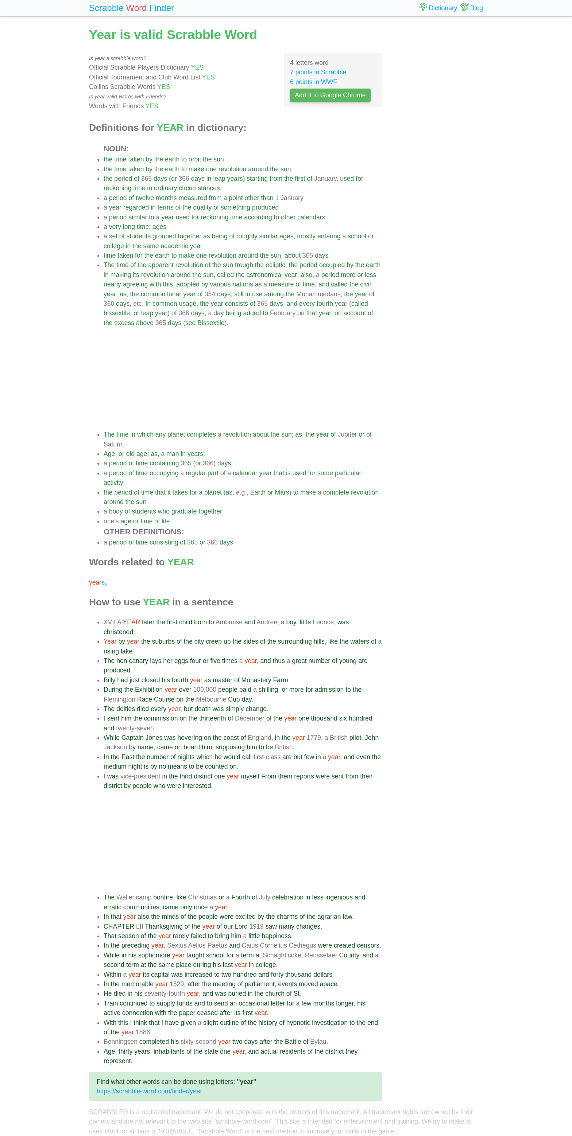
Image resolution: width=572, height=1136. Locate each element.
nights (186, 757)
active (112, 1012)
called (225, 274)
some (325, 473)
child (185, 622)
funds (185, 1003)
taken (136, 159)
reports (304, 776)
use (257, 294)
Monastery (256, 680)
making (121, 274)
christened (118, 632)
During (113, 689)
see (190, 323)
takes (180, 492)
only (186, 907)
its (136, 274)
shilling (268, 689)
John (372, 737)
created (344, 945)
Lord (241, 926)
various (220, 284)
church (275, 993)
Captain (132, 737)
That (110, 936)
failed (198, 936)
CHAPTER (119, 926)
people (227, 689)
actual (269, 1051)
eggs (181, 660)
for (359, 178)
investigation (330, 1022)
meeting (224, 984)
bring (222, 936)
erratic (112, 907)
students (139, 236)
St (296, 993)
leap (219, 178)
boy (291, 622)
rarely (181, 936)
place (184, 964)
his (166, 680)
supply (165, 1003)
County (349, 955)
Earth (258, 492)
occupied (332, 265)
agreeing (135, 284)
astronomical (264, 274)
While (112, 737)
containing (164, 463)
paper (187, 1012)
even (363, 757)
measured (192, 198)
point (236, 198)
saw (271, 926)
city (199, 641)
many (286, 926)
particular (348, 473)
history (268, 1022)
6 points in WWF (313, 82)
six (343, 718)
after (194, 984)
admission (329, 689)
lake (126, 651)
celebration (288, 897)
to (184, 159)
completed (154, 1041)
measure (281, 284)
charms (287, 916)
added (252, 313)
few (309, 757)
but (188, 709)
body (116, 511)
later (148, 622)
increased (198, 974)
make (196, 169)
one (211, 169)
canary (138, 660)
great (299, 660)
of (136, 178)
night (135, 766)
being (219, 236)
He (108, 993)
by (149, 159)
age (141, 453)
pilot (355, 737)
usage (187, 303)
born (200, 622)
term (247, 955)
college (114, 246)
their (366, 776)
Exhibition (149, 689)
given (188, 1022)
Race (144, 699)
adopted (188, 284)
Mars (282, 492)
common (153, 294)
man (172, 453)
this (168, 284)
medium (115, 766)
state (211, 1051)
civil (365, 284)
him (126, 718)
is (288, 473)
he (218, 757)
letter (278, 1003)
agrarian (329, 916)
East (127, 757)
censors (368, 945)
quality (202, 207)
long (129, 226)
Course (164, 699)
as (206, 236)
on (301, 313)
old (130, 453)
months (166, 198)
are (362, 660)
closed (151, 680)
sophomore (154, 955)
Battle (293, 1041)
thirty (125, 1051)
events (287, 984)
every (307, 303)
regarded (136, 207)
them (285, 776)
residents (292, 1051)
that (311, 313)
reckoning (117, 188)
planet (176, 434)
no (162, 766)
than (267, 198)
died (143, 709)
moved (308, 984)
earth (172, 159)
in (209, 178)
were (323, 776)
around (258, 169)
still (238, 294)
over (185, 689)
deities (125, 709)
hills (319, 641)
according (258, 217)
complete (336, 492)
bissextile (117, 313)
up (227, 641)
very (115, 226)
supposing (230, 747)
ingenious (339, 897)
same (151, 246)
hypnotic (298, 1022)
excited (245, 916)
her (167, 660)
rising (111, 651)
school (357, 236)
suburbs (163, 641)
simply (235, 709)
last (228, 964)
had (122, 680)
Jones (153, 737)
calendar (245, 473)
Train (111, 1003)
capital (160, 974)
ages (159, 226)
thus (279, 660)
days (160, 178)
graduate (184, 511)
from (276, 178)
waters (359, 641)
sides (250, 641)
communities (141, 907)
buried (237, 993)
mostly (306, 236)
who (164, 511)
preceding (135, 945)
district (203, 776)
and (323, 284)
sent (113, 718)
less (370, 274)
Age (109, 453)
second (114, 964)
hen (121, 660)
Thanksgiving (164, 926)
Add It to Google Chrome (330, 95)
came (165, 747)
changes (308, 926)
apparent (160, 265)
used (347, 178)
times (229, 660)
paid (245, 689)
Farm (280, 680)
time (120, 159)
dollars (322, 974)
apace (328, 984)
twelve (145, 198)
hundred (360, 718)
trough (244, 265)
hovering (189, 737)
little (305, 622)
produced (265, 207)
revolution (232, 169)
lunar (174, 294)
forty (277, 974)
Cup (234, 699)
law (347, 916)
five (215, 660)
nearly (112, 284)
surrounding (295, 641)
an (233, 1003)
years (235, 178)
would (232, 757)
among (274, 294)
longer (344, 1003)
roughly (247, 236)
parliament (259, 984)
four (195, 660)
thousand (324, 718)
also (306, 274)
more (348, 274)
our (228, 926)
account (354, 313)
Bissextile (210, 323)
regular (196, 473)
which (145, 434)
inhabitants (169, 1051)
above (145, 323)
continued (133, 1003)
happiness (276, 936)
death (202, 709)
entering (329, 236)
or (174, 178)
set (113, 236)
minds (170, 916)
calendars (311, 217)
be (269, 747)
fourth (325, 303)
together (190, 236)
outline (229, 1022)
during (202, 964)
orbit (195, 159)
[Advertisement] (243, 379)
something (235, 207)
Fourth (240, 897)
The (109, 265)
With (110, 1022)
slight (210, 1022)
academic (174, 246)
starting (257, 178)
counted (216, 766)
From (268, 776)
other (251, 198)
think (140, 1022)
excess (124, 323)
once (201, 907)
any (160, 434)
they (351, 1051)
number (320, 660)
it (169, 492)
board (191, 747)
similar (138, 217)
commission (161, 718)
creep (214, 641)
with (155, 284)
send (221, 1003)
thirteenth (212, 718)
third (185, 776)
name (146, 747)
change (256, 709)
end (372, 1022)
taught (195, 955)
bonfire (163, 897)
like (333, 641)
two (226, 974)
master (222, 680)
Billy (109, 680)
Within (112, 974)
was (343, 622)
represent (117, 1061)
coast (231, 737)
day (218, 313)
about (293, 255)
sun (218, 159)
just (134, 680)
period (123, 178)
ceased (207, 1012)
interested (197, 785)
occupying (164, 473)
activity (113, 482)
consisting (164, 542)
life (166, 521)
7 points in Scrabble (318, 72)
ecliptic (275, 265)
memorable (137, 984)
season (128, 936)
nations (242, 284)
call (247, 757)
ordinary (165, 188)
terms (166, 207)
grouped (164, 236)
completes (201, 434)
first (300, 178)
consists (236, 303)
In (148, 303)
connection (137, 1012)
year (115, 207)
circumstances (199, 188)
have (172, 1022)
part (213, 473)
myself (250, 776)
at (258, 955)
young (348, 660)
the (108, 159)
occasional (254, 1003)
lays (155, 660)
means (177, 766)
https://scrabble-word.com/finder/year (149, 1091)
